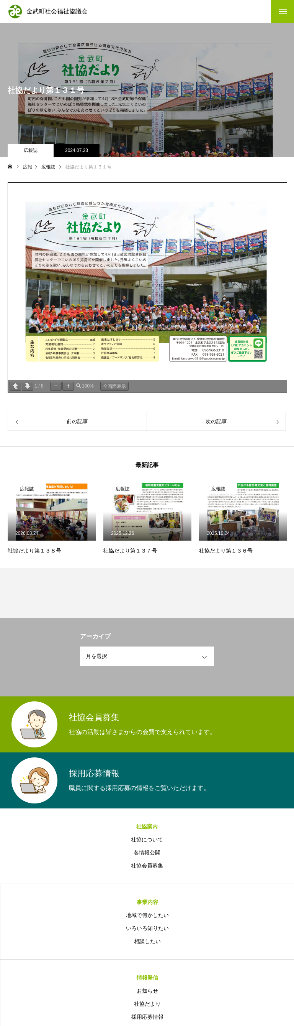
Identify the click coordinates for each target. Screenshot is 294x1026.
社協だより (147, 1003)
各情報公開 (147, 852)
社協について (147, 839)
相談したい (147, 941)
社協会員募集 (147, 865)
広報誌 (31, 150)
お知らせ (147, 990)
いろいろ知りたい (147, 928)
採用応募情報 (147, 1016)
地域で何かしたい (147, 915)
